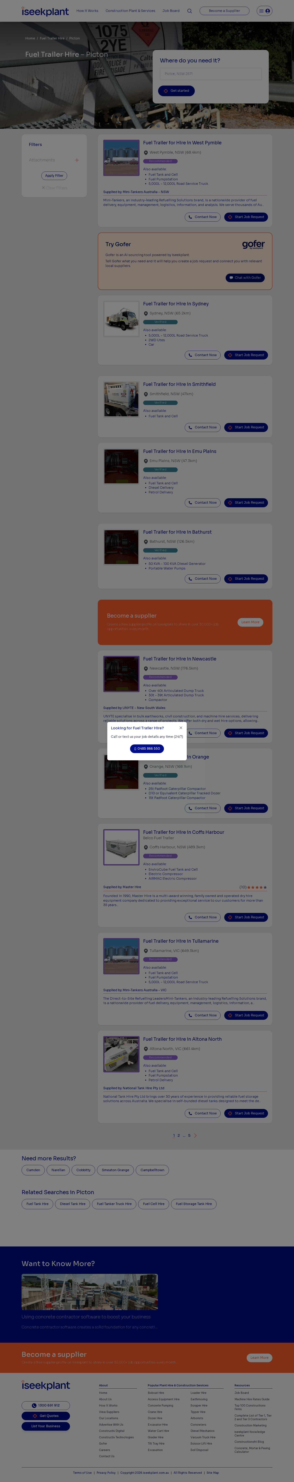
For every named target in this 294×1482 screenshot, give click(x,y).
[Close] (181, 727)
